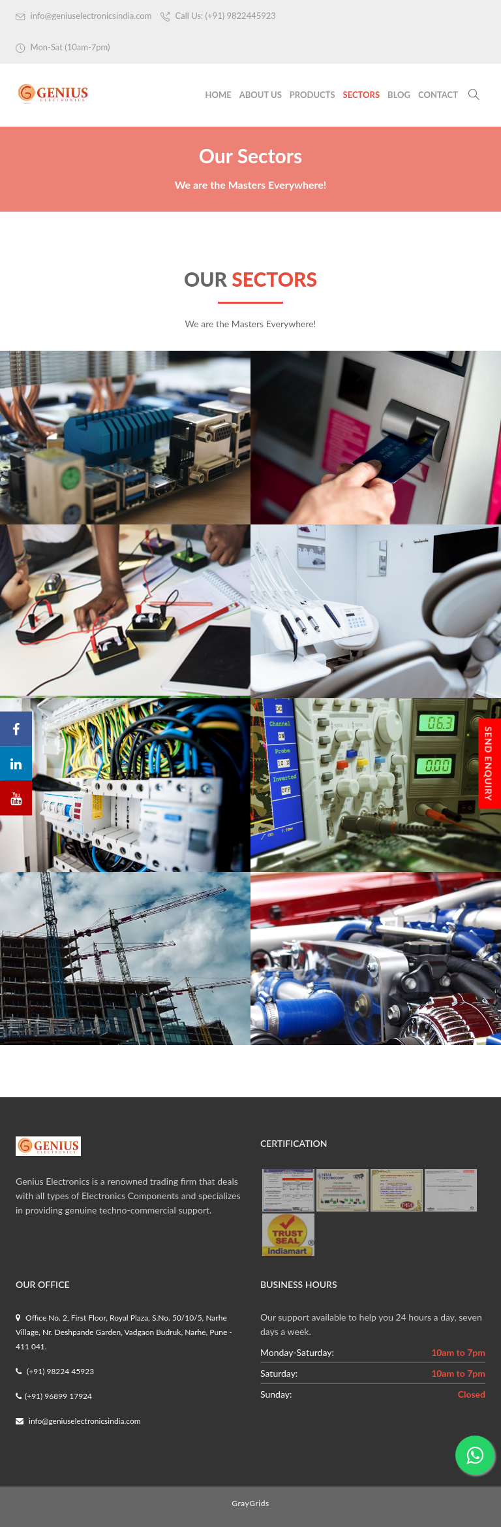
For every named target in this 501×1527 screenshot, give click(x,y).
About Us (260, 94)
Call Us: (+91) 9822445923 (218, 16)
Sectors (361, 94)
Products (312, 94)
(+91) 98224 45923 (55, 1371)
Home (218, 94)
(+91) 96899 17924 (54, 1396)
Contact (438, 94)
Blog (398, 94)
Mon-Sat (63, 47)
